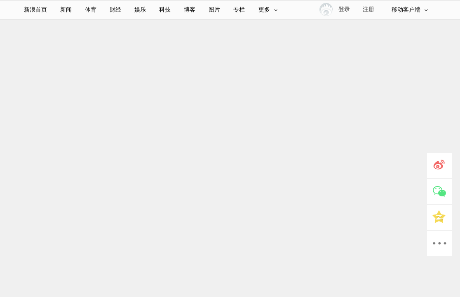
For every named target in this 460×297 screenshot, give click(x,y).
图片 (214, 10)
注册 (368, 9)
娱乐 (140, 10)
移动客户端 (410, 10)
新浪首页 (35, 10)
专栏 (239, 10)
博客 (189, 10)
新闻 (66, 10)
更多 (267, 10)
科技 (165, 10)
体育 (90, 10)
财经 (115, 10)
